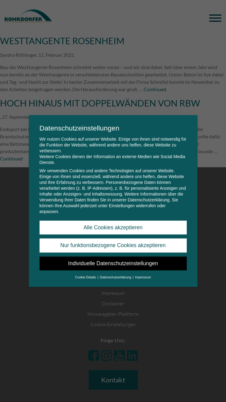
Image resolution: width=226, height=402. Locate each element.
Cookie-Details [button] (86, 273)
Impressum (143, 273)
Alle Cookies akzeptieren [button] (113, 223)
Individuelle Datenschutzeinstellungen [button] (113, 259)
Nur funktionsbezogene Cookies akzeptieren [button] (113, 241)
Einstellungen (122, 201)
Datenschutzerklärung (148, 195)
